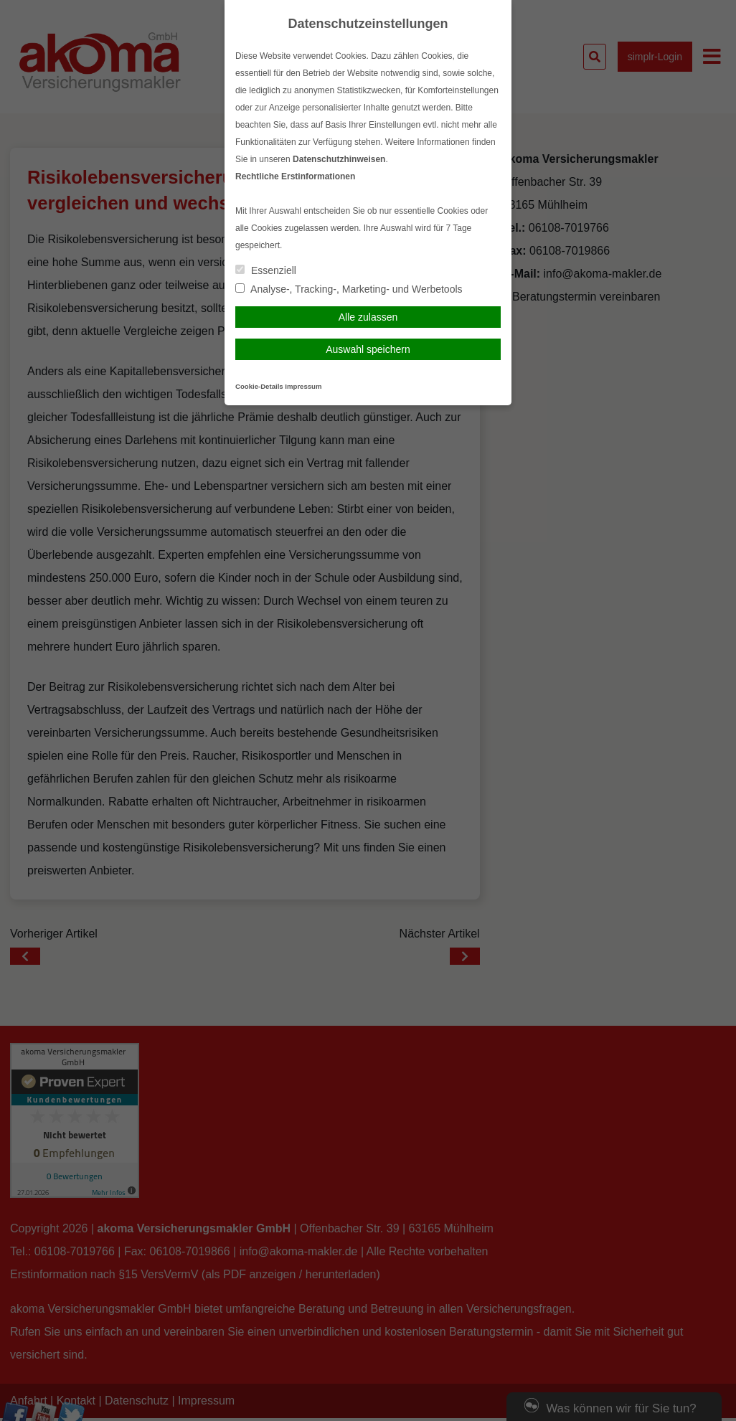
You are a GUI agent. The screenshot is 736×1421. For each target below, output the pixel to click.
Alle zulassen (368, 317)
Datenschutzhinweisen (339, 159)
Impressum (303, 386)
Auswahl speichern (368, 349)
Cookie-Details (259, 386)
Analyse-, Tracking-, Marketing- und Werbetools (349, 289)
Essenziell (265, 270)
